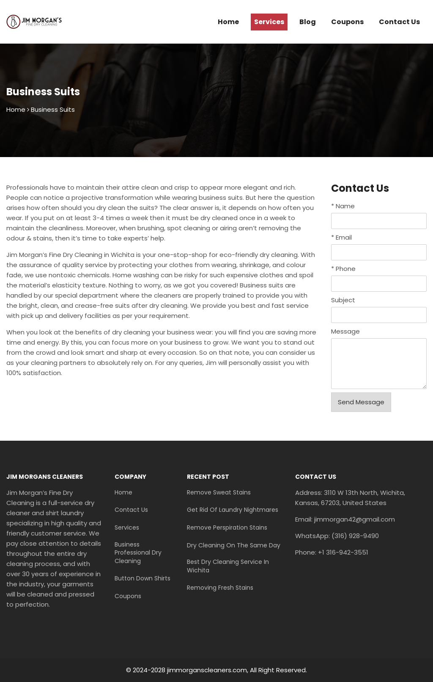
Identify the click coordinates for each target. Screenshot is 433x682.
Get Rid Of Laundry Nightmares (232, 510)
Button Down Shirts (142, 578)
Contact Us (399, 22)
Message (345, 331)
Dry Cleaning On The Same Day (233, 545)
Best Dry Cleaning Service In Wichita (228, 566)
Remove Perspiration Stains (227, 528)
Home (228, 22)
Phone (343, 268)
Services (269, 22)
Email (341, 237)
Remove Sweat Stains (219, 493)
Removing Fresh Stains (220, 588)
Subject (343, 299)
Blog (307, 22)
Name (343, 206)
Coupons (347, 22)
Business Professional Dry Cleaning (138, 553)
